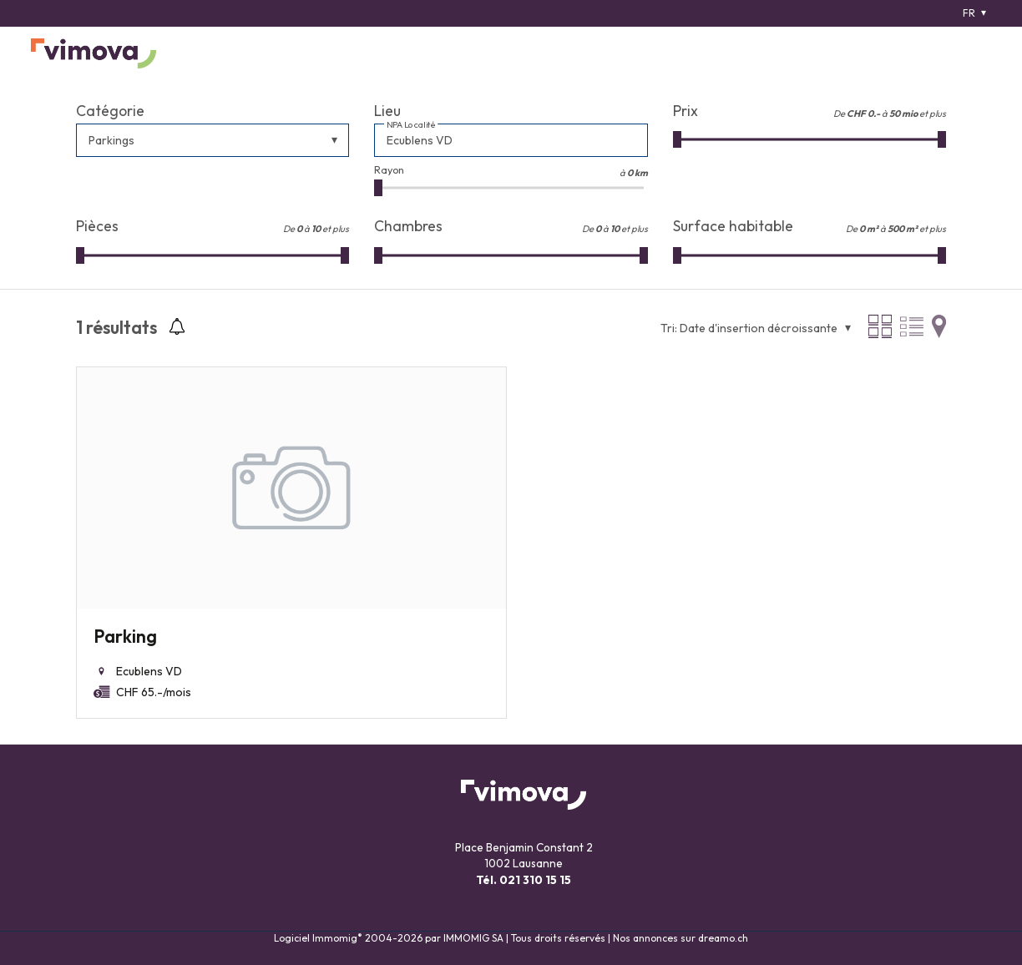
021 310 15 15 (535, 879)
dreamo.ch (723, 938)
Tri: (668, 328)
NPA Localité (411, 125)
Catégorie (110, 110)
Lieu (387, 110)
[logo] (93, 53)
